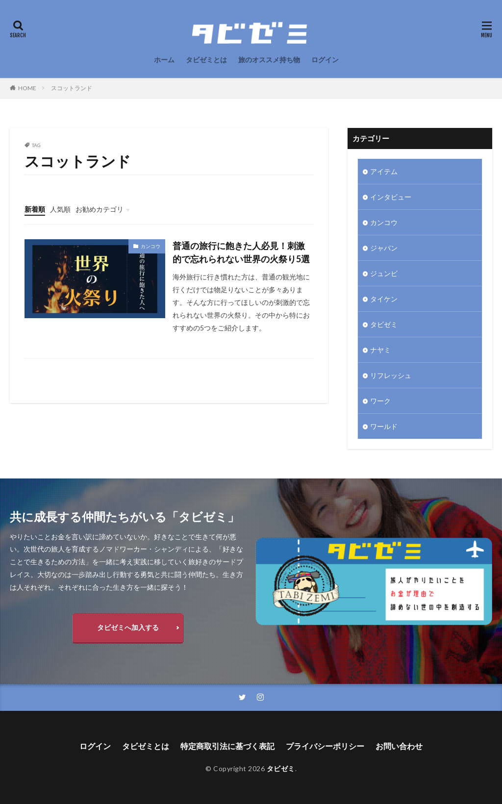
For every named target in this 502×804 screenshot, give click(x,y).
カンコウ (150, 246)
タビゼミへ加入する (128, 627)
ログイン (325, 59)
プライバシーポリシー (325, 746)
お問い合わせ (399, 746)
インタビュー (390, 197)
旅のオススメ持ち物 (269, 59)
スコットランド (71, 88)
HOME (27, 88)
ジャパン (384, 248)
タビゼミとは (206, 59)
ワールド (384, 426)
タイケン (384, 299)
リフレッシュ (390, 375)
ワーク (380, 401)
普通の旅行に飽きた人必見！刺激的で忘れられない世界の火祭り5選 (241, 252)
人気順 (60, 209)
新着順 (35, 209)
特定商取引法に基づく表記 (227, 746)
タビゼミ (384, 324)
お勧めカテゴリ (99, 209)
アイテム (384, 171)
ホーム (164, 59)
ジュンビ (384, 273)
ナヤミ (380, 350)
